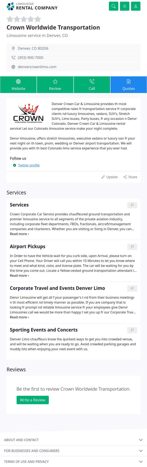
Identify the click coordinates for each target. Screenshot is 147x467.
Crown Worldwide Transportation (53, 27)
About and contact (21, 440)
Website (18, 84)
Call (92, 84)
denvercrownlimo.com (37, 66)
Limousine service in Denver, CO (37, 35)
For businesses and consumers (31, 451)
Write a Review (32, 399)
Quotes (129, 84)
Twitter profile (29, 165)
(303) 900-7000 (30, 57)
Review (55, 84)
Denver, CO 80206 (33, 48)
